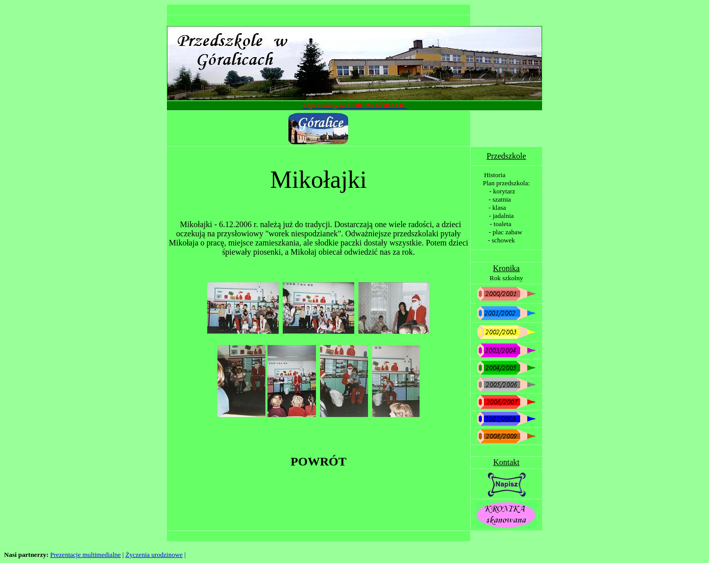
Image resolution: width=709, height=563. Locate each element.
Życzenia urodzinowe (154, 554)
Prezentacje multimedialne (85, 554)
